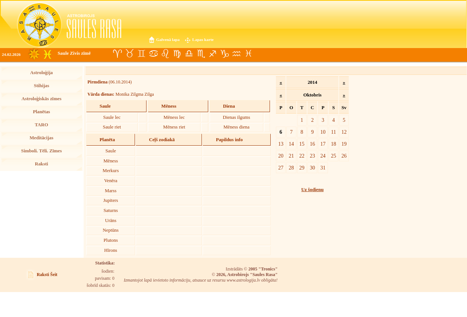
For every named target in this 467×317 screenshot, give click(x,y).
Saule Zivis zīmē (74, 53)
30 (312, 168)
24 (323, 156)
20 (280, 156)
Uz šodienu (312, 189)
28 (291, 168)
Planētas (41, 111)
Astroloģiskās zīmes (41, 98)
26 (344, 156)
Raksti (41, 164)
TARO (41, 124)
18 (333, 144)
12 (344, 132)
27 (280, 168)
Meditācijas (42, 137)
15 (302, 144)
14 (291, 144)
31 (323, 168)
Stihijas (41, 85)
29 (302, 168)
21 (291, 156)
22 (302, 156)
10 (323, 132)
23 (312, 156)
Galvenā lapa (168, 39)
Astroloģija (41, 72)
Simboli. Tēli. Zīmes (41, 150)
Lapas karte (203, 39)
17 (323, 144)
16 (312, 144)
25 (333, 156)
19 (344, 144)
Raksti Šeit (47, 274)
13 (280, 144)
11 (333, 132)
